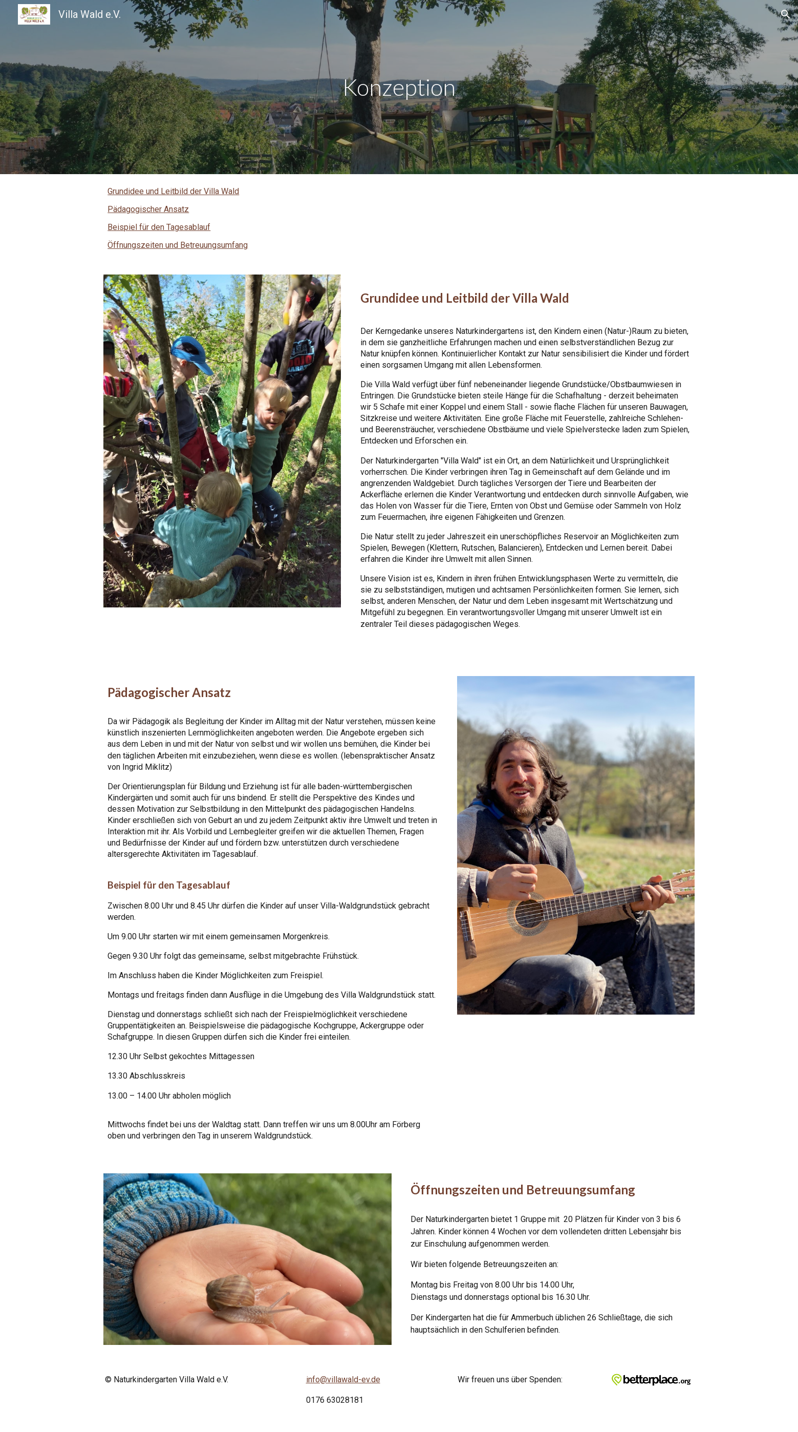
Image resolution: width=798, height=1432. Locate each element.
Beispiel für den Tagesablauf (158, 227)
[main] (399, 87)
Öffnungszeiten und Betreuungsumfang (177, 245)
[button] (785, 14)
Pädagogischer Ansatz (148, 209)
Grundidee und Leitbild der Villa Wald (173, 191)
